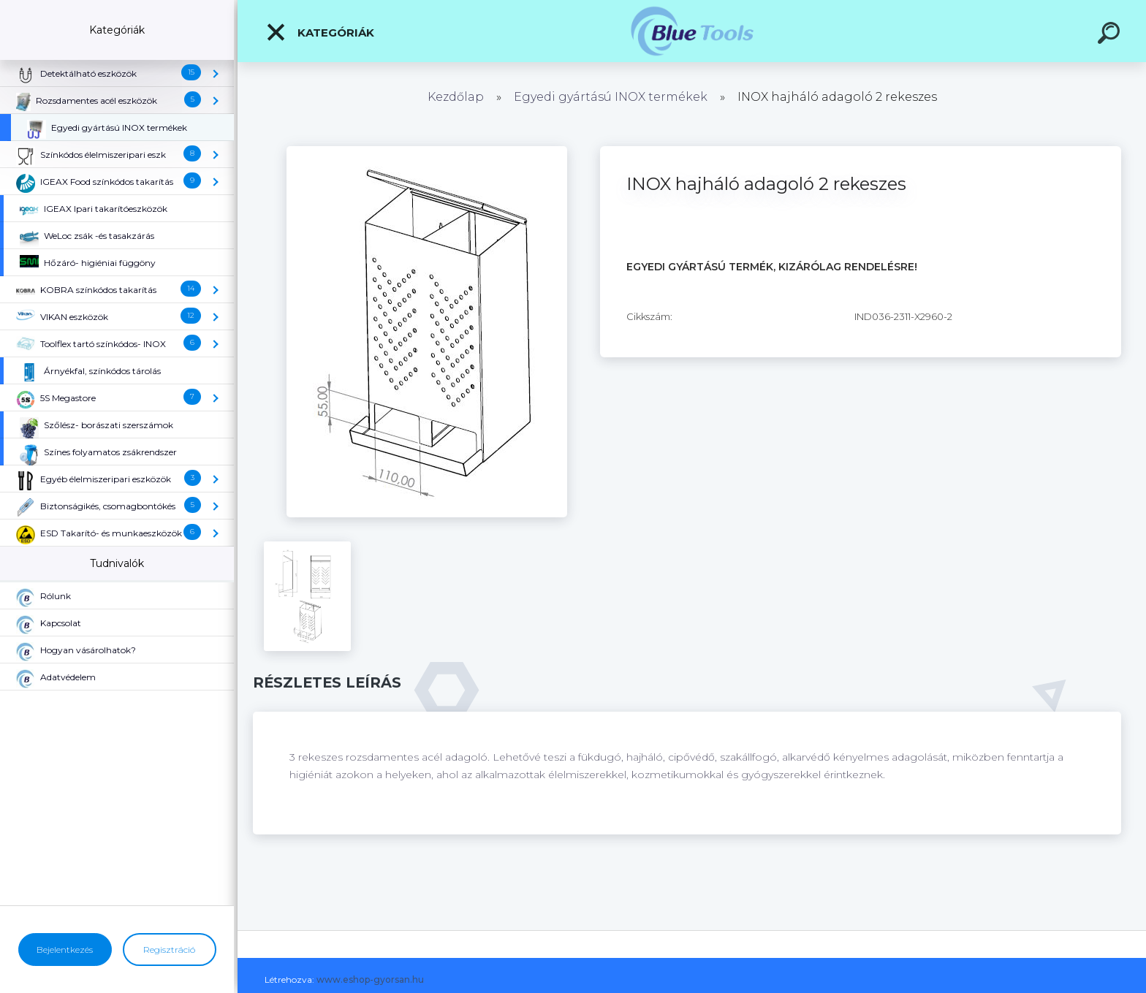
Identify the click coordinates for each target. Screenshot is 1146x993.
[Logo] (691, 31)
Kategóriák (319, 32)
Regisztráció (169, 949)
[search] (1111, 35)
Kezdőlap (456, 97)
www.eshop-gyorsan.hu (370, 979)
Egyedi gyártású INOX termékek (610, 97)
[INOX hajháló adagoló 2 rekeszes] (426, 151)
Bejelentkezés (65, 949)
